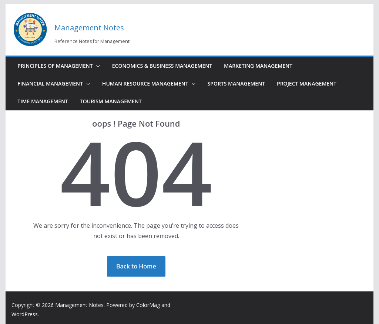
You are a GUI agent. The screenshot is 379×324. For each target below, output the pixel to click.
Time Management (42, 101)
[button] (96, 66)
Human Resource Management (145, 83)
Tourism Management (111, 101)
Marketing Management (258, 65)
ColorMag (148, 304)
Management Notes (89, 28)
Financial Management (50, 83)
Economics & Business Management (162, 65)
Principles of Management (55, 65)
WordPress (24, 314)
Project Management (306, 83)
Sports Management (236, 83)
